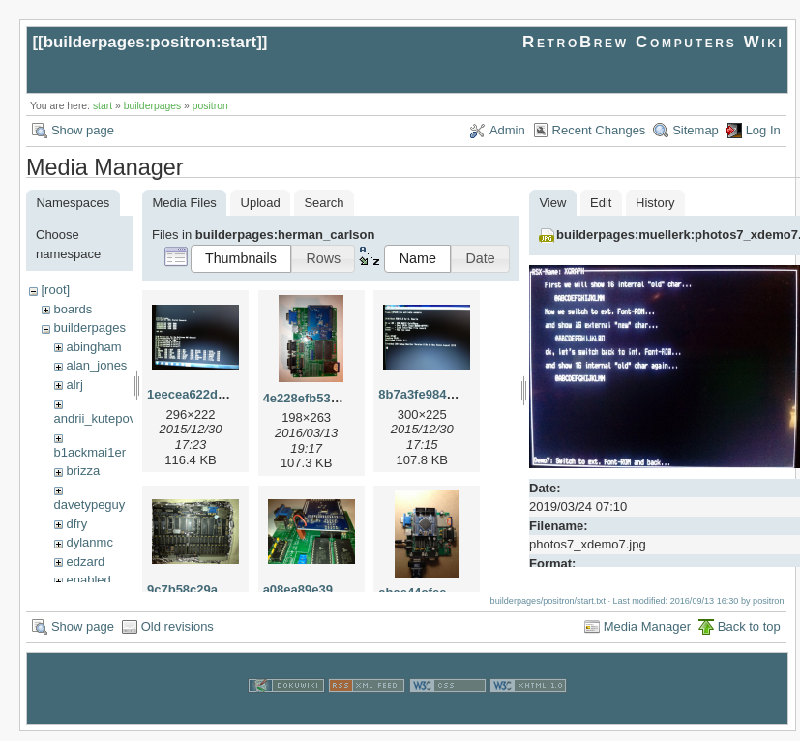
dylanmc (89, 542)
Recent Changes (599, 130)
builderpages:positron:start (150, 42)
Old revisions (177, 635)
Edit (600, 202)
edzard (85, 561)
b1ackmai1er (90, 452)
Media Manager (647, 635)
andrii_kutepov (95, 418)
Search (323, 202)
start (102, 106)
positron (210, 106)
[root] (55, 289)
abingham (93, 347)
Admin (507, 130)
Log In (763, 130)
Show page (82, 130)
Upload (261, 202)
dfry (76, 524)
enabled (88, 580)
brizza (83, 470)
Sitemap (695, 130)
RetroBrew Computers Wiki (653, 42)
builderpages (153, 106)
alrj (74, 384)
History (655, 202)
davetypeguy (90, 504)
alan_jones (96, 365)
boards (72, 309)
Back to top (749, 635)
